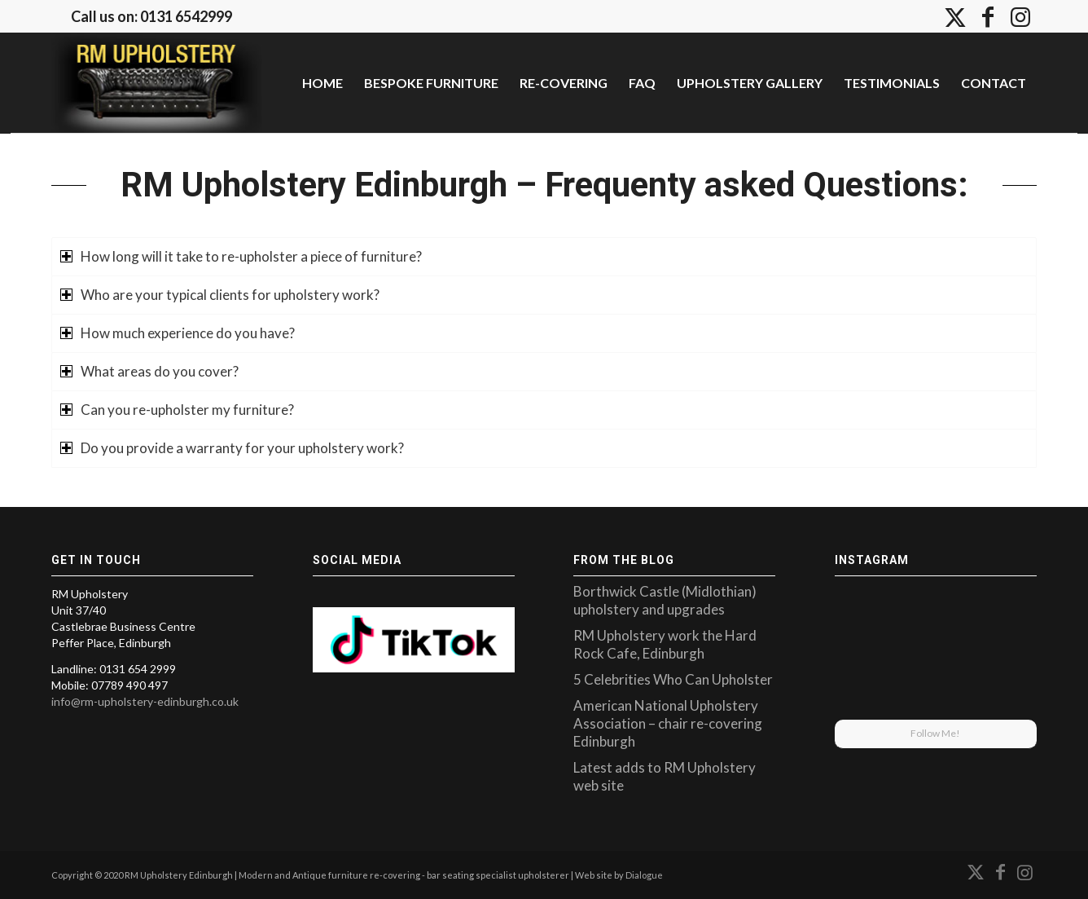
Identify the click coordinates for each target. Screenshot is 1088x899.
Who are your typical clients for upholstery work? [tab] (219, 294)
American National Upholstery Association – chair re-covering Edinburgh (667, 723)
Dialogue (644, 875)
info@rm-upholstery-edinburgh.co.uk (145, 701)
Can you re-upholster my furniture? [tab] (177, 409)
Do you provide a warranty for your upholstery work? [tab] (232, 447)
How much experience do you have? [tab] (177, 333)
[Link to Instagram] (1020, 16)
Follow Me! (935, 733)
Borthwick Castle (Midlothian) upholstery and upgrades (665, 600)
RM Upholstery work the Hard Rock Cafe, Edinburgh (665, 644)
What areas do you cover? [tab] (149, 371)
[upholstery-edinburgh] (156, 82)
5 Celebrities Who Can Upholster (673, 679)
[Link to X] (955, 16)
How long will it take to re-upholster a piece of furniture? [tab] (241, 256)
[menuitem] (322, 83)
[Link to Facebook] (988, 16)
